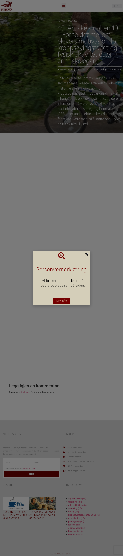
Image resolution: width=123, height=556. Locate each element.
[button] (86, 255)
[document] (61, 278)
